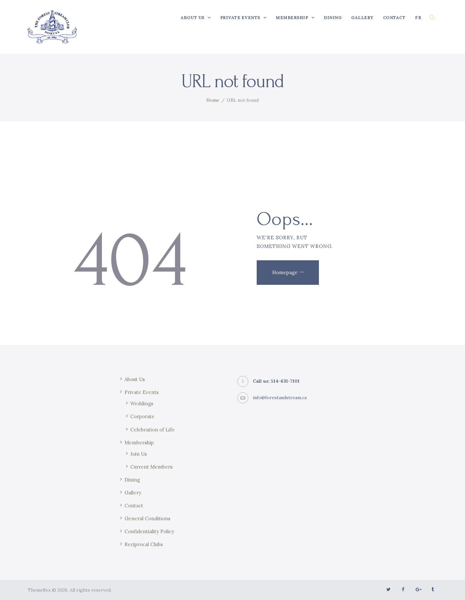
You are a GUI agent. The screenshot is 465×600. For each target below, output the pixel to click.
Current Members (151, 467)
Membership (139, 443)
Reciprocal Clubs (143, 544)
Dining (132, 480)
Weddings (141, 403)
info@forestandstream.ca (280, 397)
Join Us (138, 454)
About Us (134, 379)
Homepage (285, 272)
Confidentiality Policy (149, 531)
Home (212, 100)
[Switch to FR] (418, 17)
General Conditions (147, 518)
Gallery (132, 493)
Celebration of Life (152, 430)
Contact (133, 505)
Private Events (141, 392)
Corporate (142, 416)
